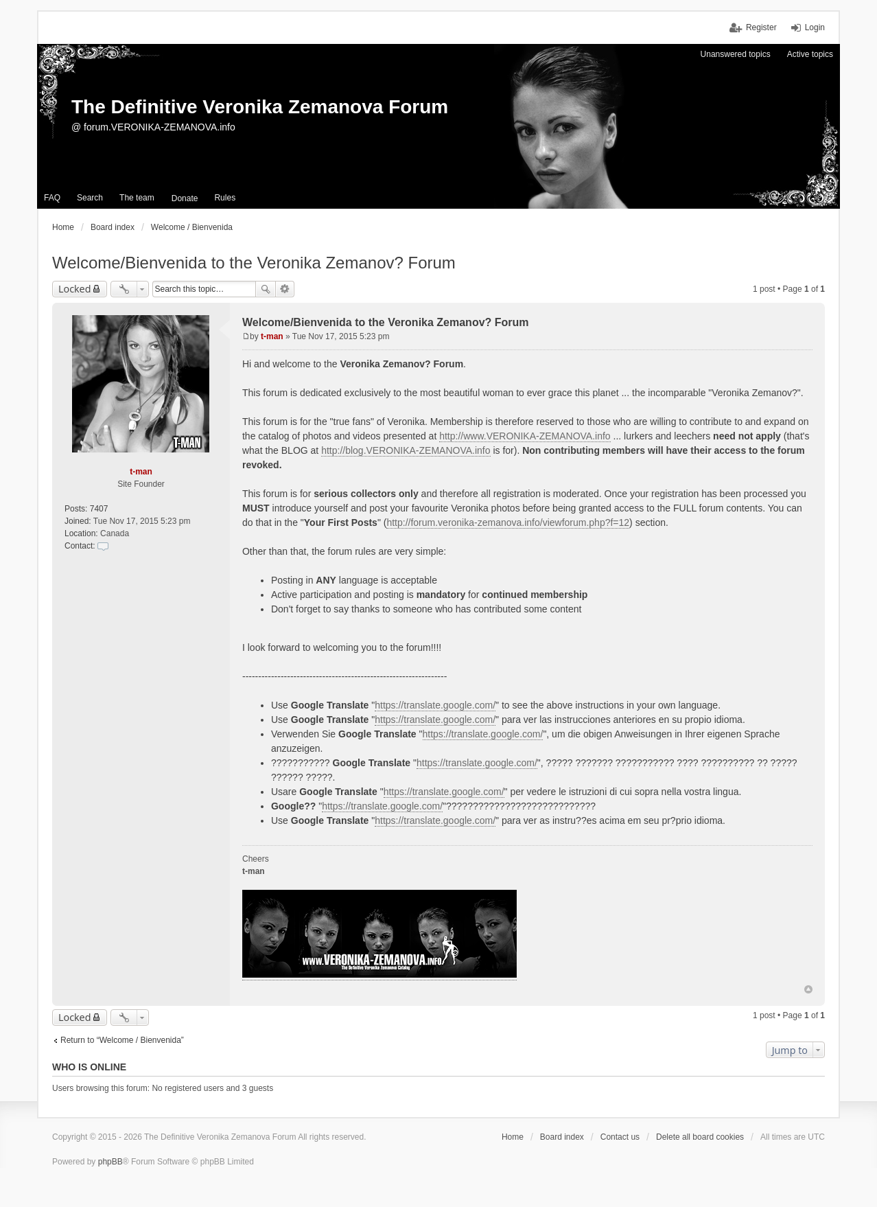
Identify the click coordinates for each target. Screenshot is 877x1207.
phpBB (110, 1161)
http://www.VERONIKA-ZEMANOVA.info (524, 435)
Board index (562, 1137)
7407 (99, 509)
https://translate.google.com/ (435, 705)
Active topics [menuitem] (810, 54)
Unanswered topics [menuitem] (736, 54)
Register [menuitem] (761, 27)
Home (513, 1137)
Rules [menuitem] (224, 198)
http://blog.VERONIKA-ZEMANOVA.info (405, 450)
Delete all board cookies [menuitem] (700, 1137)
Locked (74, 288)
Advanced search (285, 289)
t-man (141, 471)
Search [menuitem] (90, 198)
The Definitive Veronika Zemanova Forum (259, 106)
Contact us (620, 1137)
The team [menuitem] (136, 198)
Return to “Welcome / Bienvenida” (122, 1040)
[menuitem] (185, 198)
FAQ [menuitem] (52, 198)
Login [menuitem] (815, 27)
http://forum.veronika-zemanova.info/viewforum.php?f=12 (507, 522)
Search (265, 289)
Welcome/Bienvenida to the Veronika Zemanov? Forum (254, 262)
